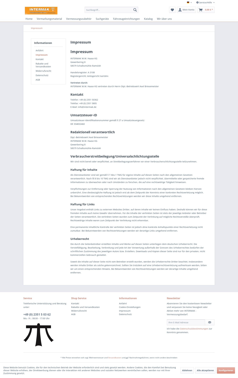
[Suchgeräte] (102, 19)
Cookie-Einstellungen (130, 307)
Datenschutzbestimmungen (194, 328)
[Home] (29, 19)
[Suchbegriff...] (111, 10)
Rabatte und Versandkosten (43, 65)
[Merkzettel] (172, 10)
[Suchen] (135, 10)
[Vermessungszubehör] (79, 19)
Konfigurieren (226, 370)
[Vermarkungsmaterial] (49, 19)
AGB (38, 79)
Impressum (42, 54)
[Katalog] (148, 19)
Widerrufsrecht (43, 70)
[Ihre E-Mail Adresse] (186, 322)
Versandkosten (114, 357)
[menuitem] (111, 10)
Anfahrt (39, 50)
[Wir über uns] (164, 19)
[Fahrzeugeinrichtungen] (126, 19)
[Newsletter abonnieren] (209, 322)
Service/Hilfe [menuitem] (204, 2)
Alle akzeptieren (205, 370)
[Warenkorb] (206, 10)
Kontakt (40, 59)
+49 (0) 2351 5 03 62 (37, 314)
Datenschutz (42, 75)
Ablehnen (187, 370)
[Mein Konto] (186, 10)
